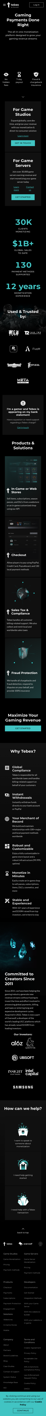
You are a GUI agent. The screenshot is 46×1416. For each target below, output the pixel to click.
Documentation (31, 1287)
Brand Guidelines (10, 1356)
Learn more (19, 136)
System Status (9, 1377)
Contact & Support (11, 1372)
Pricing (6, 1264)
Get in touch (23, 430)
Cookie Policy (30, 1383)
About (6, 1345)
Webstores (8, 1320)
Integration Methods (33, 1298)
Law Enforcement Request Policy (31, 1376)
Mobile (6, 1330)
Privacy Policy (30, 1353)
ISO (5, 1388)
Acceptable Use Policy (30, 1360)
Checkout (7, 1287)
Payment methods (11, 1270)
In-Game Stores (10, 1325)
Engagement (9, 1309)
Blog (5, 1361)
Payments (7, 1293)
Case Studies (8, 1366)
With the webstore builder (32, 1313)
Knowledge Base (10, 1382)
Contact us (33, 188)
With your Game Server (31, 1305)
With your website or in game (33, 1321)
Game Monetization (11, 1259)
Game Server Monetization (29, 1260)
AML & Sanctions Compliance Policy (32, 1368)
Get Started (29, 1293)
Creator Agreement (32, 1348)
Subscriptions (9, 1298)
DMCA (27, 1389)
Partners (7, 1350)
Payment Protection (12, 1303)
